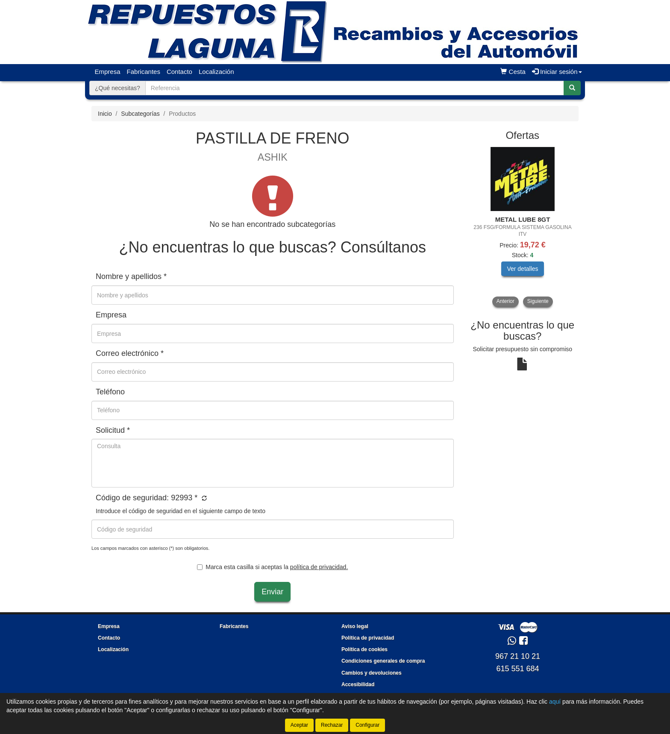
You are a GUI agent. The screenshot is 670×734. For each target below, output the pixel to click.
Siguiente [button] (538, 301)
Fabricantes (143, 71)
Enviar (272, 591)
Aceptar (299, 725)
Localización (216, 71)
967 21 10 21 (517, 656)
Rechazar (332, 725)
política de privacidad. (319, 567)
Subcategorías (140, 113)
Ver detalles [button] (522, 268)
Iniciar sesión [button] (557, 71)
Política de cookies (364, 649)
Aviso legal (354, 626)
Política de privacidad (367, 638)
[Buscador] (354, 88)
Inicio (105, 113)
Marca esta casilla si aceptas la (272, 567)
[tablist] (523, 226)
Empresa (107, 71)
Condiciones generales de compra (383, 661)
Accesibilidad (357, 684)
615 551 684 (517, 668)
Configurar (367, 725)
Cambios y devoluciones (371, 673)
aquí (555, 701)
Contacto (179, 71)
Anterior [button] (505, 301)
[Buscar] (572, 88)
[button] (203, 499)
